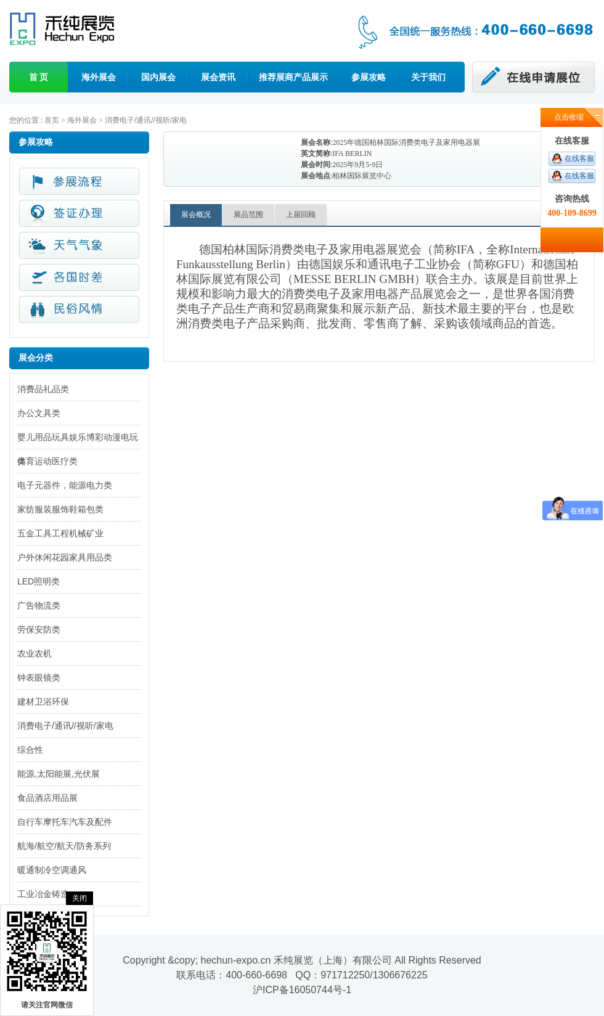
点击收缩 (569, 117)
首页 (51, 120)
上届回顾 (301, 214)
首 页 (39, 77)
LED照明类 (38, 581)
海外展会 (98, 77)
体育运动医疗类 (47, 461)
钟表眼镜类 (38, 677)
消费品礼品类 (43, 389)
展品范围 (248, 214)
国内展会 (158, 77)
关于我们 (428, 77)
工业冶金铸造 (43, 894)
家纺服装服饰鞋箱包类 (60, 509)
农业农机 (34, 653)
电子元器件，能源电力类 (64, 485)
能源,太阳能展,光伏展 (58, 774)
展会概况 (196, 214)
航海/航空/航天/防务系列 (64, 846)
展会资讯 (218, 77)
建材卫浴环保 (43, 702)
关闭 (79, 898)
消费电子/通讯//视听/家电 (146, 120)
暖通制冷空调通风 (51, 870)
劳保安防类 (38, 629)
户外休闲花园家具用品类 (64, 557)
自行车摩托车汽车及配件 (64, 822)
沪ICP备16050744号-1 (302, 990)
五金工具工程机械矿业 (60, 533)
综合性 (30, 750)
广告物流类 (38, 605)
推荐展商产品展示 (293, 77)
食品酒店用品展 (47, 798)
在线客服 (579, 158)
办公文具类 (38, 413)
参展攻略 (368, 77)
